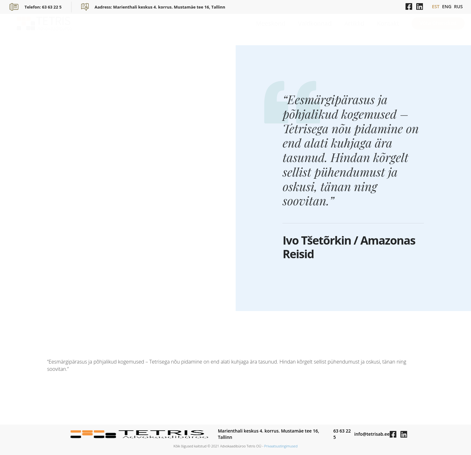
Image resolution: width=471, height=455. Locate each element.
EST (435, 6)
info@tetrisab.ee (372, 434)
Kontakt (388, 29)
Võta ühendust (438, 29)
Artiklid (354, 29)
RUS (458, 6)
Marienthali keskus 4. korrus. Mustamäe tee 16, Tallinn (268, 434)
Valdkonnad (315, 29)
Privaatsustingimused (280, 446)
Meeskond (270, 29)
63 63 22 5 (342, 434)
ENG (446, 6)
